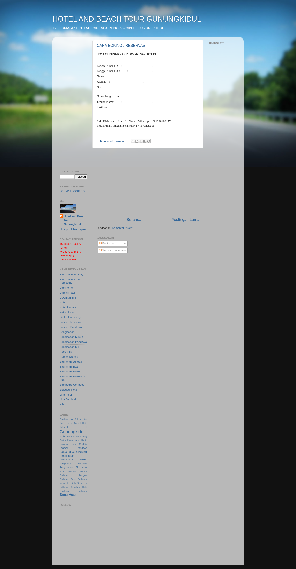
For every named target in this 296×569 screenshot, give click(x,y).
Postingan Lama (185, 219)
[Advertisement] (148, 182)
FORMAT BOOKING (72, 191)
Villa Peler (66, 394)
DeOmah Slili (68, 297)
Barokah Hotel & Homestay (70, 281)
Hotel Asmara (68, 307)
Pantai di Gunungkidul (73, 451)
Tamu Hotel (68, 494)
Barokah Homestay (71, 274)
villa (62, 404)
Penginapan (67, 332)
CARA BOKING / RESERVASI (121, 45)
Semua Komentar (111, 250)
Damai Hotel (67, 292)
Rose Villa (66, 351)
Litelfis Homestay (70, 317)
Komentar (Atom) (122, 227)
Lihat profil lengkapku (73, 229)
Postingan (107, 243)
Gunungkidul (72, 431)
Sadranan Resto (70, 371)
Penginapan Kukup (71, 336)
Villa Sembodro (69, 399)
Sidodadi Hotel (69, 389)
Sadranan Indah (69, 366)
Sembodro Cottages (72, 384)
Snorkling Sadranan (73, 491)
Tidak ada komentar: (113, 141)
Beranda (134, 219)
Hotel (63, 302)
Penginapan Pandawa (73, 341)
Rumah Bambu (69, 356)
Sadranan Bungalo (71, 361)
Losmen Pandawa (71, 327)
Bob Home (66, 287)
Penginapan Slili (70, 346)
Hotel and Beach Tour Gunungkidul (75, 220)
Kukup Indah (67, 312)
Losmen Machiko (70, 322)
